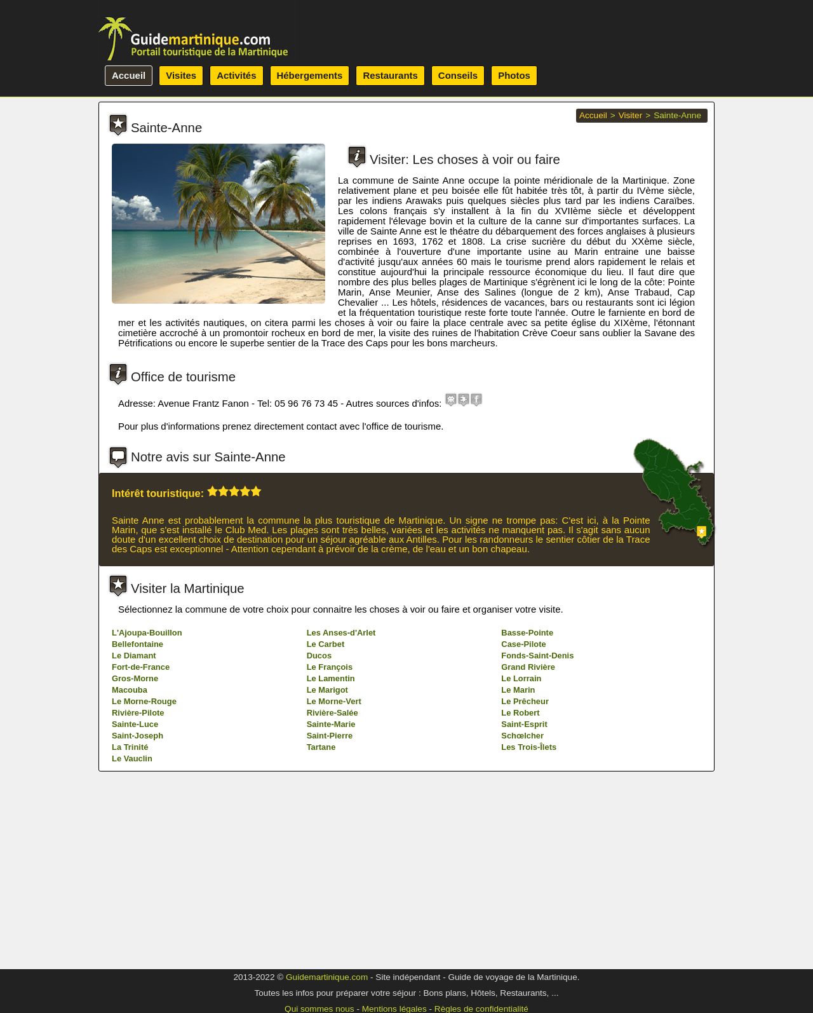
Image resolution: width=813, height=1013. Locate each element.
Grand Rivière (528, 845)
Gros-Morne (135, 856)
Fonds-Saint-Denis (537, 833)
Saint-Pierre (330, 913)
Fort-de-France (141, 845)
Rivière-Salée (332, 890)
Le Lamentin (331, 856)
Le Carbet (326, 822)
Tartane (321, 925)
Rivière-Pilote (138, 890)
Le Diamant (134, 833)
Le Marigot (327, 868)
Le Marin (518, 868)
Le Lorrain (521, 856)
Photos (514, 75)
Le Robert (520, 890)
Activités (236, 75)
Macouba (129, 868)
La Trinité (130, 925)
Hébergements (310, 75)
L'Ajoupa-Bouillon (147, 810)
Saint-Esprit (524, 902)
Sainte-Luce (135, 902)
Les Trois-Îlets (528, 925)
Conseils (458, 75)
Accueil (128, 75)
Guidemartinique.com (327, 977)
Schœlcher (522, 913)
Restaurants (390, 75)
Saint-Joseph (137, 913)
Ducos (319, 833)
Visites (181, 75)
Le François (330, 845)
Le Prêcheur (525, 879)
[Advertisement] (406, 662)
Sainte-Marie (331, 902)
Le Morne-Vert (334, 879)
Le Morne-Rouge (144, 879)
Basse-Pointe (527, 810)
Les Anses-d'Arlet (341, 810)
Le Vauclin (132, 936)
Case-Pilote (523, 822)
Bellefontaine (137, 822)
